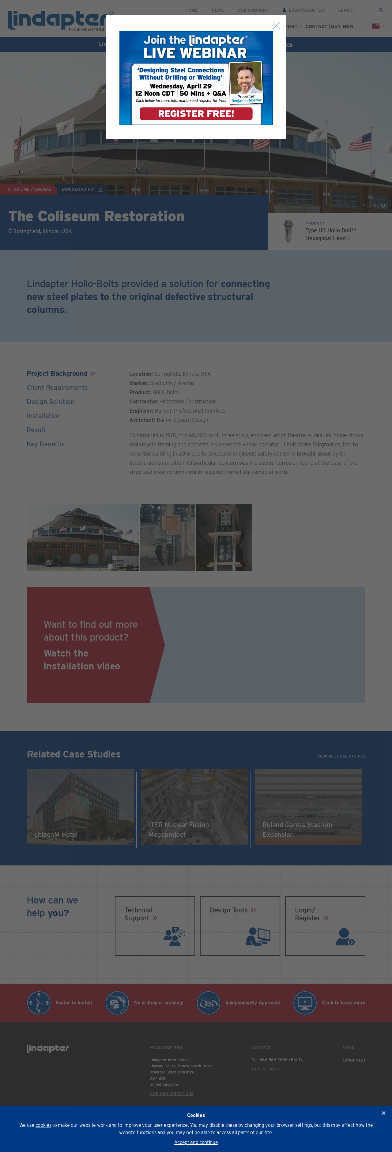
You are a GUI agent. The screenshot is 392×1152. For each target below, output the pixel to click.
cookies (43, 1125)
